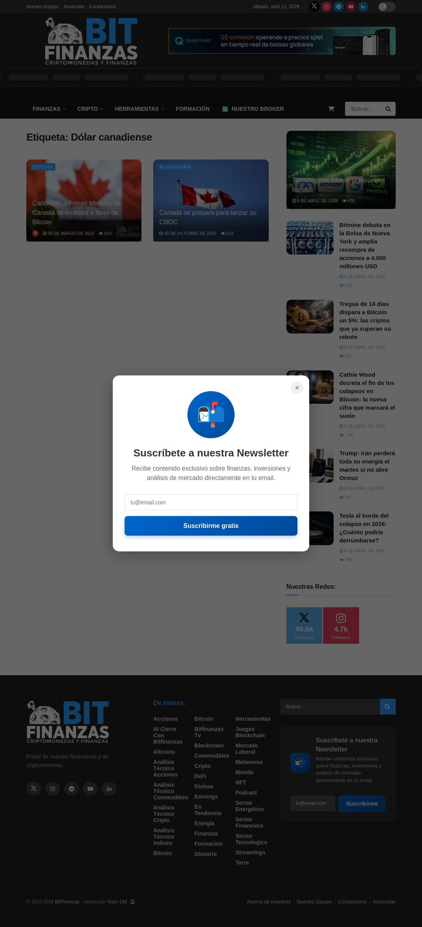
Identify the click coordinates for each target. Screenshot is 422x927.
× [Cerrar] (297, 387)
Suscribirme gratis (211, 525)
